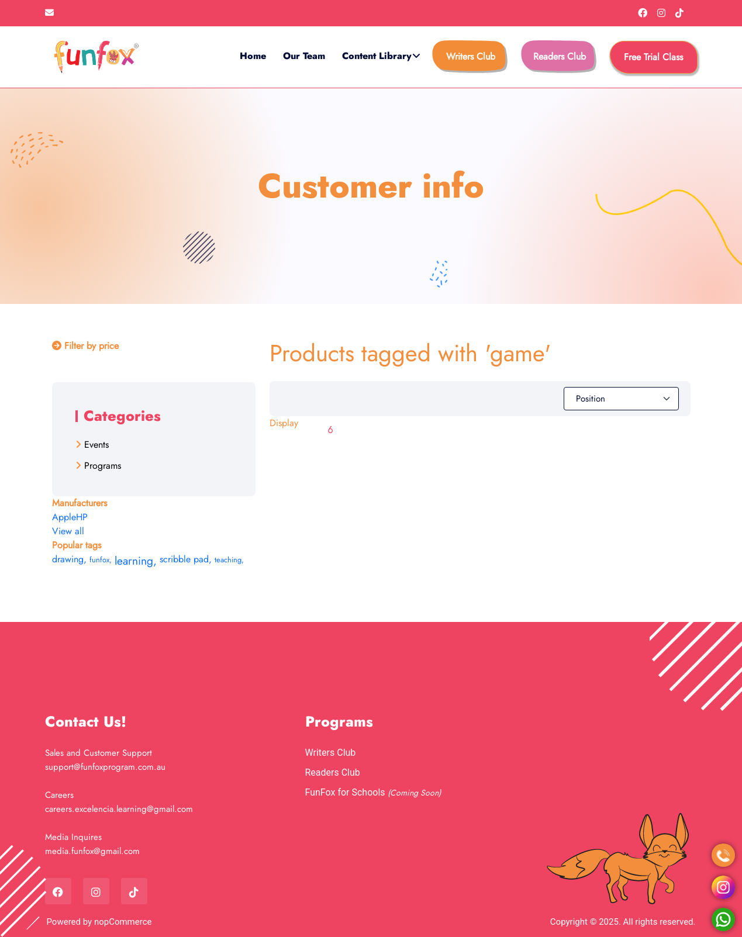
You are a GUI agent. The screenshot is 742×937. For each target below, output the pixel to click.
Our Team (304, 56)
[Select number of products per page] (339, 430)
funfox (100, 559)
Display (284, 423)
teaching (229, 559)
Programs (102, 465)
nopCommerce (123, 922)
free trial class (653, 57)
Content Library (377, 56)
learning (136, 560)
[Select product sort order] (621, 398)
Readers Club (559, 56)
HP (82, 517)
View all (68, 531)
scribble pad (186, 559)
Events (96, 444)
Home (253, 56)
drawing (69, 559)
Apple (64, 517)
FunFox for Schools (346, 792)
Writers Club (470, 56)
